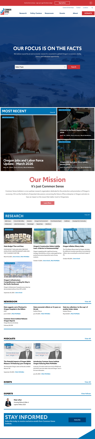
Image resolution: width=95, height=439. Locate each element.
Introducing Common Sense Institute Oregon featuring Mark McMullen (46, 363)
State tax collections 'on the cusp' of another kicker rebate (75, 308)
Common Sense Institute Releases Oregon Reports (15, 320)
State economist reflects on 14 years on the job (47, 308)
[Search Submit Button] (92, 7)
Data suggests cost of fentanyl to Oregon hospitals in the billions (15, 308)
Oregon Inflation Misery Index (73, 246)
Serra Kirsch (16, 257)
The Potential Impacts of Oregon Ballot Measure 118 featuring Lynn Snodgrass (17, 363)
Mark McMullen (24, 257)
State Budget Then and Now (14, 246)
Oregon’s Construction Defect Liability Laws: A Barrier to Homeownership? (46, 247)
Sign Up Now (62, 3)
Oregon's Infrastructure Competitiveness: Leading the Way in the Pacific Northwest (17, 282)
